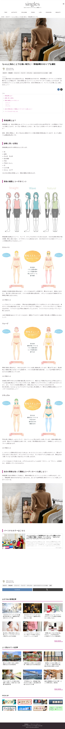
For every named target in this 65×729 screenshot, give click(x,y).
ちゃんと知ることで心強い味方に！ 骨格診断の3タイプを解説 (28, 64)
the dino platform (34, 727)
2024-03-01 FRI (10, 69)
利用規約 (26, 724)
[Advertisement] (17, 567)
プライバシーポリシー (35, 724)
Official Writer (10, 68)
